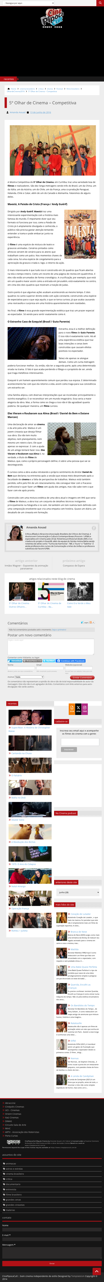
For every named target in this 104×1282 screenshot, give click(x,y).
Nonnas (75, 1058)
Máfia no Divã (18, 797)
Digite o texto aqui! (51, 646)
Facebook (93, 528)
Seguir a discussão (92, 622)
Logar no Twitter (49, 660)
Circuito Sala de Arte (15, 1124)
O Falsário (16, 775)
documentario (13, 1184)
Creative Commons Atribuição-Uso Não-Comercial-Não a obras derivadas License (62, 1142)
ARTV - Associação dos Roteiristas (22, 1132)
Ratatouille (76, 1023)
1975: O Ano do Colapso (23, 864)
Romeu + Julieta (19, 930)
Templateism (77, 1276)
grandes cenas (13, 1199)
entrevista (11, 1189)
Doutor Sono (17, 819)
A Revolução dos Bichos (23, 842)
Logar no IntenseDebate (15, 660)
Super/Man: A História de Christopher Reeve (29, 729)
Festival (60, 88)
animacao (11, 1163)
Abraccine (10, 1103)
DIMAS (8, 1121)
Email (38, 664)
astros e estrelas (14, 1168)
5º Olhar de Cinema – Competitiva (42, 91)
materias (10, 1210)
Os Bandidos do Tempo (83, 1005)
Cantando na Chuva (21, 753)
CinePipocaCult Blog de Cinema (36, 1141)
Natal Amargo (18, 886)
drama (50, 88)
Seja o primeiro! (59, 629)
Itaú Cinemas (12, 1117)
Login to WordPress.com (32, 660)
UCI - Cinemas (12, 1110)
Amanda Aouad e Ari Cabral (60, 1141)
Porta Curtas (11, 1135)
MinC (8, 1128)
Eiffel (73, 1040)
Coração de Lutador (81, 914)
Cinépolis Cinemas (14, 1106)
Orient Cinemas (13, 1113)
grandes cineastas (15, 1204)
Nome (10, 664)
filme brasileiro (73, 88)
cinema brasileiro (27, 88)
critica (41, 88)
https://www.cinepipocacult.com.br (64, 1147)
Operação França (20, 908)
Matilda (74, 949)
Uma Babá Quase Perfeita (84, 967)
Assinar (26, 676)
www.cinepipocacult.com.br (35, 1145)
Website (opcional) (73, 664)
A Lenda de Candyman (82, 1076)
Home (13, 88)
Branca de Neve (79, 931)
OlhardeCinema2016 (16, 91)
